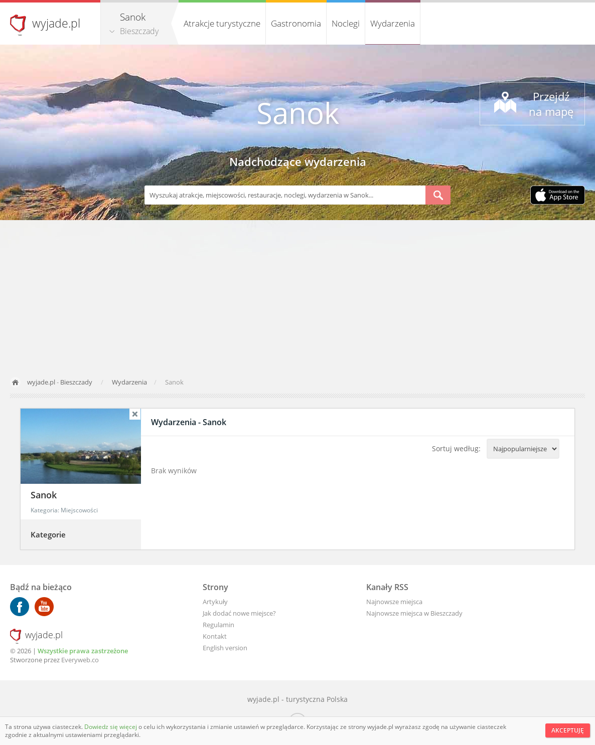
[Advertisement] (297, 295)
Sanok (297, 112)
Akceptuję (567, 730)
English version (225, 647)
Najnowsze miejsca (394, 601)
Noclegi (346, 23)
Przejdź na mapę (551, 104)
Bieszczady (139, 31)
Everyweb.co (80, 659)
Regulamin (218, 624)
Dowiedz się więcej (111, 726)
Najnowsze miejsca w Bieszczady (414, 613)
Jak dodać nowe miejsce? (239, 613)
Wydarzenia (392, 23)
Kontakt (215, 636)
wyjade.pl (56, 23)
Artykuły (215, 601)
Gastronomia (296, 23)
